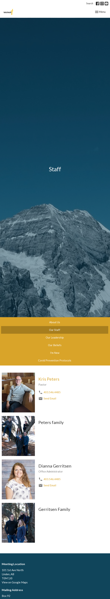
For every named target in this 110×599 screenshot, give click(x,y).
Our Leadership (55, 337)
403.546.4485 (52, 392)
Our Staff (54, 329)
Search (89, 3)
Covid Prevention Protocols (54, 360)
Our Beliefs (54, 345)
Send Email (50, 398)
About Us (54, 322)
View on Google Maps (15, 582)
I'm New (54, 352)
